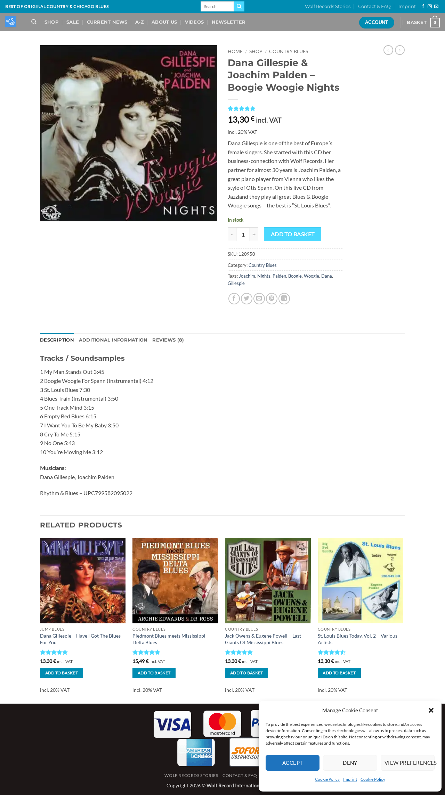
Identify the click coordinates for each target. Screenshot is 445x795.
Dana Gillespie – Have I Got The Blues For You (80, 639)
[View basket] (423, 22)
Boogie (295, 276)
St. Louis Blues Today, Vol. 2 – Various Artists (357, 639)
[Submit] (239, 6)
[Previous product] (400, 50)
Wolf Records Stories (327, 6)
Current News (107, 22)
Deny (350, 763)
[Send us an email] (436, 6)
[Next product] (388, 50)
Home (235, 51)
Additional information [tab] (113, 340)
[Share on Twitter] (246, 298)
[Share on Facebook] (234, 298)
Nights (263, 276)
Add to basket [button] (61, 673)
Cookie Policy (327, 779)
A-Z (139, 22)
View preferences (410, 763)
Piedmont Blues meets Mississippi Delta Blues (168, 639)
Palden (279, 276)
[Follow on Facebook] (423, 6)
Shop (51, 22)
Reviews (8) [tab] (168, 340)
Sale (72, 22)
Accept (292, 763)
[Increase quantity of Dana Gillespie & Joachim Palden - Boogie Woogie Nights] (254, 234)
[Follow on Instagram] (430, 6)
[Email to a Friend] (259, 298)
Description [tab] (57, 340)
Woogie (311, 276)
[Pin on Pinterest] (271, 298)
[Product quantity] (243, 234)
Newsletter (229, 22)
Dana (326, 276)
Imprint (350, 779)
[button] (431, 710)
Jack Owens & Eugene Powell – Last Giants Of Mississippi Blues (263, 639)
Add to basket (293, 234)
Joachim (247, 276)
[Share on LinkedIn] (284, 298)
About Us (164, 22)
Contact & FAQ (374, 6)
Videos (194, 22)
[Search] (34, 21)
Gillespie (236, 283)
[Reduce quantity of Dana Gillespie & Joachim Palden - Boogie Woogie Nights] (232, 234)
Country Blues (288, 51)
